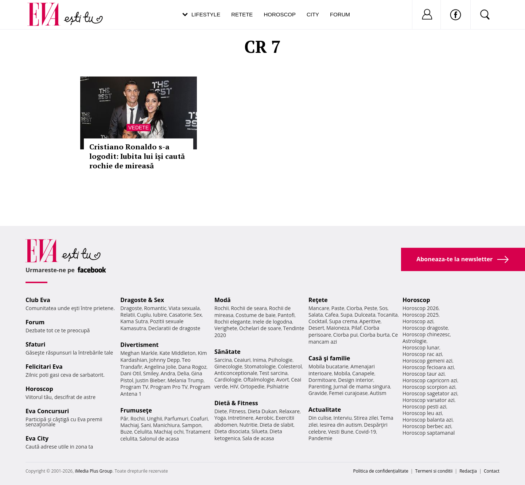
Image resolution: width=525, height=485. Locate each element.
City (313, 14)
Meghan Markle (139, 352)
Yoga (220, 417)
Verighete (225, 328)
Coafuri (199, 418)
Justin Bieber (150, 380)
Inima (259, 359)
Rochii (138, 418)
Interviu (343, 417)
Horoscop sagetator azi (429, 393)
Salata (315, 314)
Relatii (127, 314)
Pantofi (286, 315)
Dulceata (364, 314)
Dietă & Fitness (236, 403)
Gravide (317, 393)
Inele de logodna (272, 321)
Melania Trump (185, 380)
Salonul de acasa (159, 438)
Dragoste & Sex (142, 300)
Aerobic (265, 417)
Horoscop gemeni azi (427, 360)
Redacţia (468, 471)
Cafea (331, 314)
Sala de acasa (258, 438)
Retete (242, 14)
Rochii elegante (232, 321)
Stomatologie (260, 366)
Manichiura (166, 425)
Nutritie (248, 424)
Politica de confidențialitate (380, 471)
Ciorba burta (375, 334)
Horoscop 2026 (420, 308)
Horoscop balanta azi (427, 419)
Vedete (138, 127)
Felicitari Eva (44, 367)
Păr (124, 418)
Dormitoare (322, 379)
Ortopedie (252, 386)
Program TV (134, 386)
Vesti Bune (340, 431)
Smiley (151, 373)
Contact (491, 471)
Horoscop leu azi (422, 413)
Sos (383, 308)
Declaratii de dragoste (174, 328)
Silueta (260, 431)
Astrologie (414, 340)
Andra (168, 373)
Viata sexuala (184, 308)
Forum (340, 14)
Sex (198, 314)
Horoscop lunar (420, 347)
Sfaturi (35, 344)
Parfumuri (176, 418)
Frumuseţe (136, 410)
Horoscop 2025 (420, 314)
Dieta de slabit (276, 424)
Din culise (319, 417)
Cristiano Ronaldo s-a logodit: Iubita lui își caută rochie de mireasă (137, 156)
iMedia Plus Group (93, 471)
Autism (378, 393)
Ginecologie (228, 366)
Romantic (155, 308)
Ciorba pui (345, 334)
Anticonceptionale (235, 372)
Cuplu (144, 314)
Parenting (319, 386)
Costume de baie (256, 315)
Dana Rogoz (192, 366)
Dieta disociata (231, 431)
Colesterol (290, 366)
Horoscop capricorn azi (429, 380)
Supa (347, 314)
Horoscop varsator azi (428, 399)
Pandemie (320, 438)
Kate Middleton (177, 352)
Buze (126, 431)
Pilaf (356, 327)
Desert (316, 327)
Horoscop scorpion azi (428, 386)
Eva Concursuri (47, 411)
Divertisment (139, 345)
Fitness (237, 411)
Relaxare (289, 411)
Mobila (342, 373)
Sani (146, 425)
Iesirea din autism (341, 424)
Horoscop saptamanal (428, 432)
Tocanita (387, 314)
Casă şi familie (329, 358)
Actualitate (324, 410)
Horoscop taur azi (423, 373)
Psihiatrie (278, 386)
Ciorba (354, 308)
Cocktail (317, 321)
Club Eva (38, 300)
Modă (222, 300)
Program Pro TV (169, 386)
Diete (220, 411)
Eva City (37, 438)
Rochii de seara (249, 308)
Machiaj (129, 425)
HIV (234, 386)
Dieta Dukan (262, 411)
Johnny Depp (164, 359)
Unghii (154, 418)
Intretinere (240, 417)
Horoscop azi (417, 321)
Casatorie (180, 314)
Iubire (160, 314)
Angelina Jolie (160, 366)
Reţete (318, 300)
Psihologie (280, 359)
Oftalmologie (259, 379)
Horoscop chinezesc (426, 334)
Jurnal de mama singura (362, 386)
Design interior (355, 379)
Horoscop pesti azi (424, 406)
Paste (338, 308)
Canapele (363, 373)
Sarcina (223, 359)
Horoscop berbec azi (426, 426)
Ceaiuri (242, 359)
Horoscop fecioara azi (428, 367)
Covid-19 (365, 431)
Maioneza (337, 327)
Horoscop (280, 14)
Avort (282, 379)
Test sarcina (273, 372)
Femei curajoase (348, 393)
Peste (370, 308)
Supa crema (343, 321)
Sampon (192, 425)
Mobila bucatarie (328, 366)
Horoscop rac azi (422, 354)
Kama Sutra (134, 321)
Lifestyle (205, 14)
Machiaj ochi (168, 431)
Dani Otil (130, 373)
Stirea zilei (366, 417)
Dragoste (131, 308)
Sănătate (227, 352)
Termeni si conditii (434, 471)
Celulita (143, 431)
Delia (183, 373)
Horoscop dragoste (425, 327)
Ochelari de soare (260, 328)
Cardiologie (227, 379)
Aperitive (370, 321)
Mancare (318, 308)
